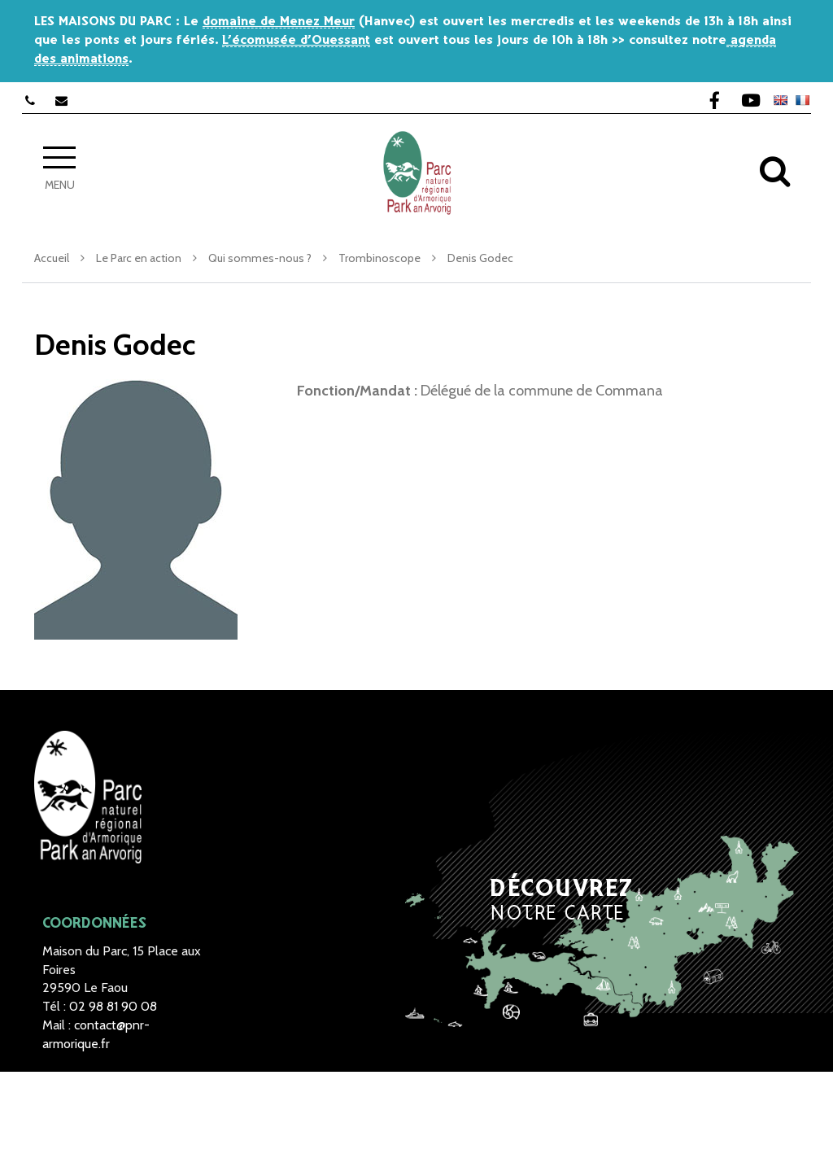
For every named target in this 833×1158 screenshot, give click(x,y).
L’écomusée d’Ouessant (296, 40)
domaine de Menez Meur (279, 21)
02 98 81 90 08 (113, 1006)
